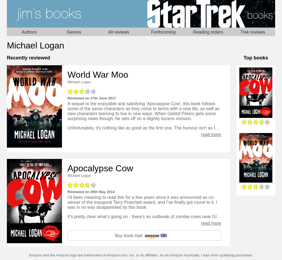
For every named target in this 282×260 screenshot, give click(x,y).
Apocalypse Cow (100, 168)
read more (211, 134)
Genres (74, 32)
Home (74, 14)
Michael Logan (79, 82)
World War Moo (97, 75)
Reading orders (208, 32)
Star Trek (208, 14)
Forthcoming (163, 32)
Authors (29, 32)
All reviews (118, 32)
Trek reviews (252, 32)
